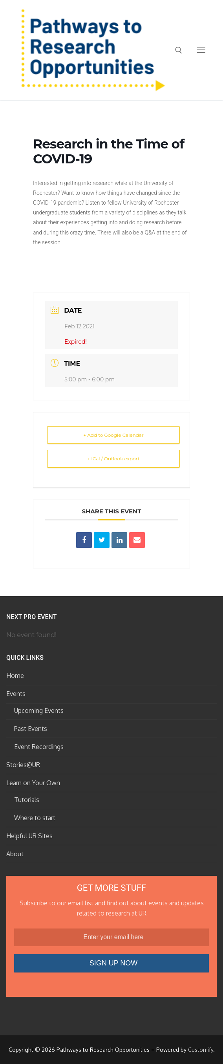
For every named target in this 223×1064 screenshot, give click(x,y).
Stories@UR (23, 765)
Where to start (34, 818)
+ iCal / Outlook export (114, 458)
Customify (200, 1049)
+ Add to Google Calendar (113, 435)
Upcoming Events (39, 710)
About (15, 854)
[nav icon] (201, 50)
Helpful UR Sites (29, 836)
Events (16, 694)
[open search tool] (178, 50)
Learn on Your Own (34, 783)
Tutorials (26, 800)
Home (15, 675)
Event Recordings (39, 747)
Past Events (30, 729)
